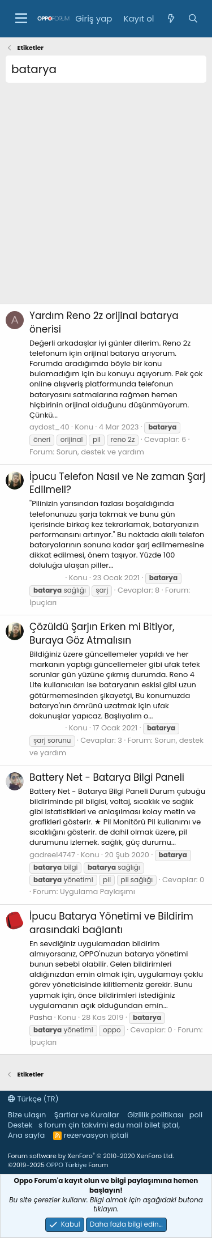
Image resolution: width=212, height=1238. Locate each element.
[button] (21, 19)
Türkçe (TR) (33, 1099)
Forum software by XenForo (91, 1155)
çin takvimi (88, 1125)
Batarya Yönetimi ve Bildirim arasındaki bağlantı (111, 923)
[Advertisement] (106, 197)
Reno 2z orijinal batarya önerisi (104, 322)
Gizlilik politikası (155, 1114)
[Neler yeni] (170, 18)
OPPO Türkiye (66, 1164)
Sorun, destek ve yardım (100, 451)
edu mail (126, 1125)
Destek (20, 1125)
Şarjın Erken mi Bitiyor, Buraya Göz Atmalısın (102, 633)
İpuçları (43, 602)
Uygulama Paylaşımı (97, 891)
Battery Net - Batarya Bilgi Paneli (106, 777)
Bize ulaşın (27, 1114)
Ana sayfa (26, 1135)
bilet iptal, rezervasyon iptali (122, 1130)
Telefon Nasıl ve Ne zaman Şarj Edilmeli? (117, 483)
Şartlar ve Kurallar (86, 1114)
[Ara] (193, 18)
